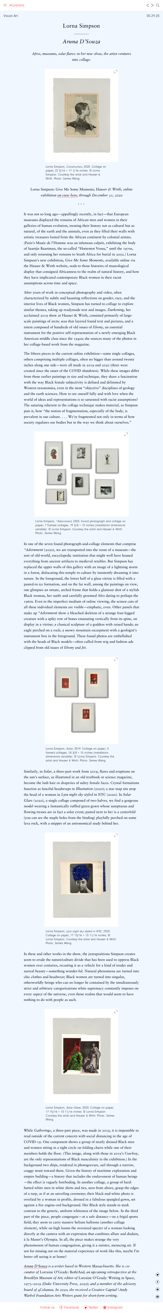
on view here (67, 195)
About (32, 5)
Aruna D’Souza (35, 1266)
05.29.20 (153, 16)
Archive (46, 5)
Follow (61, 5)
